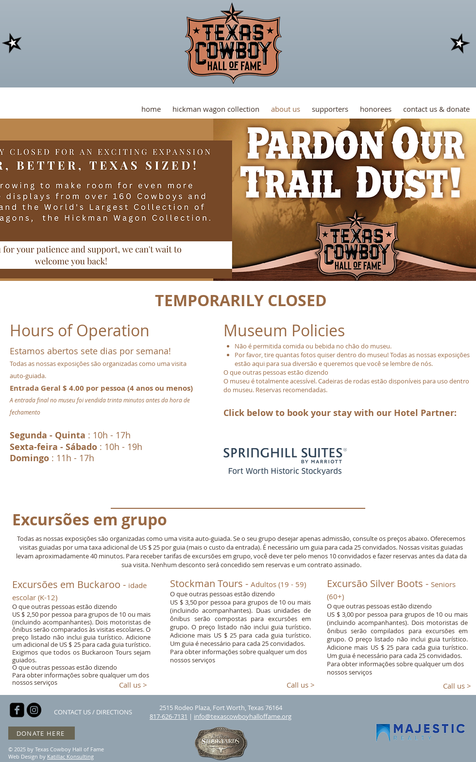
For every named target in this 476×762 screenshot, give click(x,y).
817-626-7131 (168, 716)
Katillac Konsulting (70, 756)
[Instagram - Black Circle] (34, 710)
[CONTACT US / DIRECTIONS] (93, 712)
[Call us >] (133, 685)
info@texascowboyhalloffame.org (242, 716)
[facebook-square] (17, 710)
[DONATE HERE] (41, 733)
